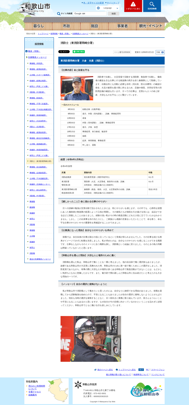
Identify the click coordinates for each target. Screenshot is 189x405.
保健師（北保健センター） (40, 184)
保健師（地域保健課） (38, 115)
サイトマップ (113, 3)
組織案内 (32, 395)
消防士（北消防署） (37, 127)
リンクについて (158, 374)
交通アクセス (34, 392)
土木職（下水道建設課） (39, 178)
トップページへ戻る (127, 370)
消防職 (32, 225)
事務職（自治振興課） (38, 167)
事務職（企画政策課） (38, 173)
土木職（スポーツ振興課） (40, 75)
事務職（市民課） (37, 63)
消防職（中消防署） (37, 92)
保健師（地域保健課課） (39, 150)
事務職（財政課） (37, 98)
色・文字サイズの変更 (93, 3)
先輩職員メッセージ (80, 34)
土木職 (32, 236)
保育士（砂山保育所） (38, 190)
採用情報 (54, 34)
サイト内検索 (66, 13)
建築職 (32, 207)
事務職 (32, 202)
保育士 (32, 219)
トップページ (43, 34)
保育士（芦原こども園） (39, 86)
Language (108, 8)
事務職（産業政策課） (38, 69)
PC (147, 370)
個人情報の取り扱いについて (118, 374)
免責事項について (141, 374)
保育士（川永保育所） (38, 121)
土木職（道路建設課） (38, 144)
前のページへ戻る (105, 370)
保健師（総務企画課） (38, 81)
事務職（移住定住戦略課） (40, 138)
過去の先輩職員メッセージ (40, 259)
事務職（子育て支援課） (39, 104)
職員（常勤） (65, 34)
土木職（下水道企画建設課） (41, 109)
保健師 (32, 213)
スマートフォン (158, 370)
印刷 (158, 52)
